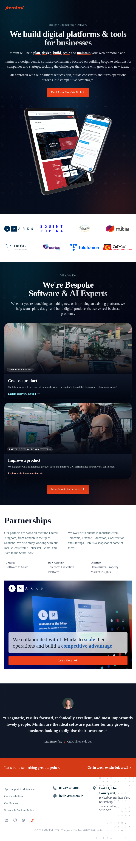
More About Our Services (68, 489)
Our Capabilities (13, 796)
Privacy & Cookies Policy (19, 810)
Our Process (11, 803)
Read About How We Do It (68, 92)
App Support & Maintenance (20, 789)
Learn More (68, 660)
